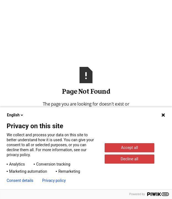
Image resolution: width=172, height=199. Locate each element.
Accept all (129, 147)
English (15, 115)
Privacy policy (54, 180)
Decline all (129, 159)
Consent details (20, 180)
